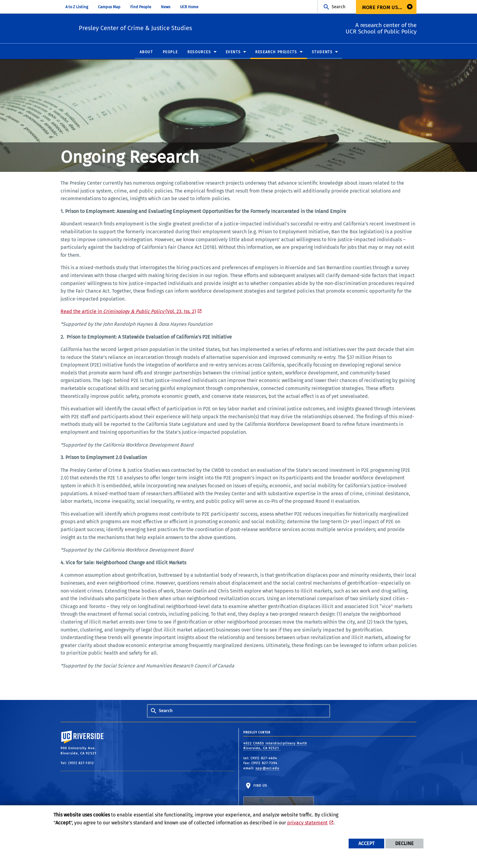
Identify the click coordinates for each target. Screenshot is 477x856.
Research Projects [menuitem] (276, 52)
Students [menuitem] (322, 52)
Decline (404, 843)
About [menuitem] (146, 52)
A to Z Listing (76, 7)
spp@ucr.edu (267, 769)
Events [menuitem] (233, 52)
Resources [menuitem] (199, 52)
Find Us (278, 803)
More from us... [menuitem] (382, 7)
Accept (366, 843)
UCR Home (189, 7)
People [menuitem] (170, 52)
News (165, 7)
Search (338, 6)
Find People (140, 7)
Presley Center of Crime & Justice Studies (173, 27)
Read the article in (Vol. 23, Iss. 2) (128, 312)
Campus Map (109, 7)
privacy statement (307, 823)
